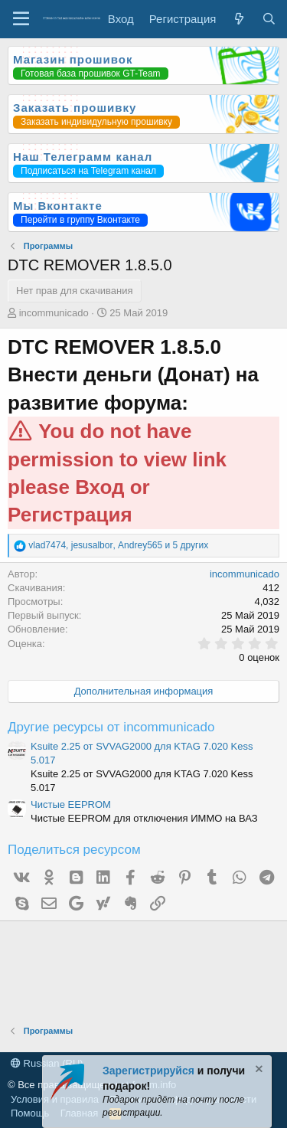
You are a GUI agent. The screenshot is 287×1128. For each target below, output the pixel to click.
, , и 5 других (118, 545)
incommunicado (54, 313)
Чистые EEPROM (71, 804)
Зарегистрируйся (148, 1070)
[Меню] (21, 19)
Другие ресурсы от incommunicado (111, 727)
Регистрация (70, 514)
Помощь (30, 1113)
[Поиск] (269, 19)
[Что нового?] (238, 19)
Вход (99, 487)
